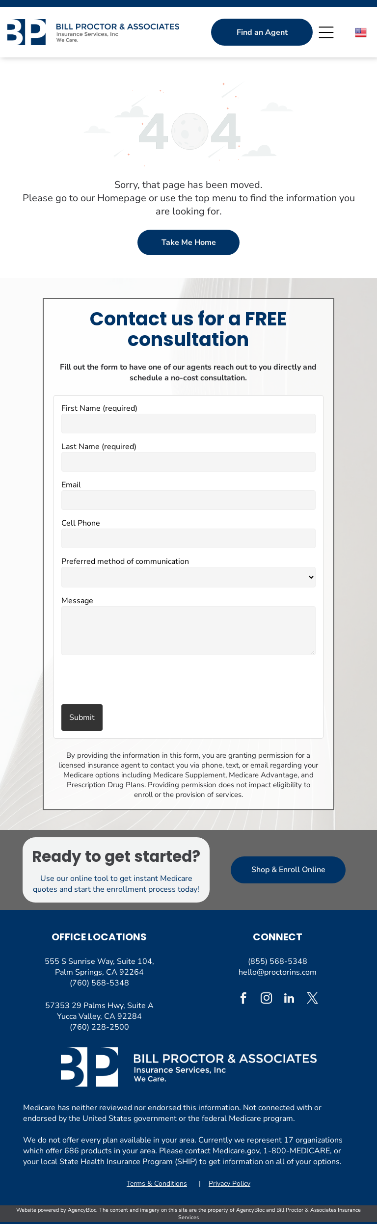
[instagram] (266, 999)
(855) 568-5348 (277, 961)
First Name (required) (99, 408)
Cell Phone (80, 523)
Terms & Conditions (157, 1183)
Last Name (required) (98, 446)
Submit (82, 717)
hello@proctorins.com (278, 972)
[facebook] (243, 999)
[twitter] (312, 999)
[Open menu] (326, 32)
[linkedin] (289, 999)
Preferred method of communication (125, 561)
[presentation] (118, 680)
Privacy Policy (229, 1183)
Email (71, 484)
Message (77, 600)
